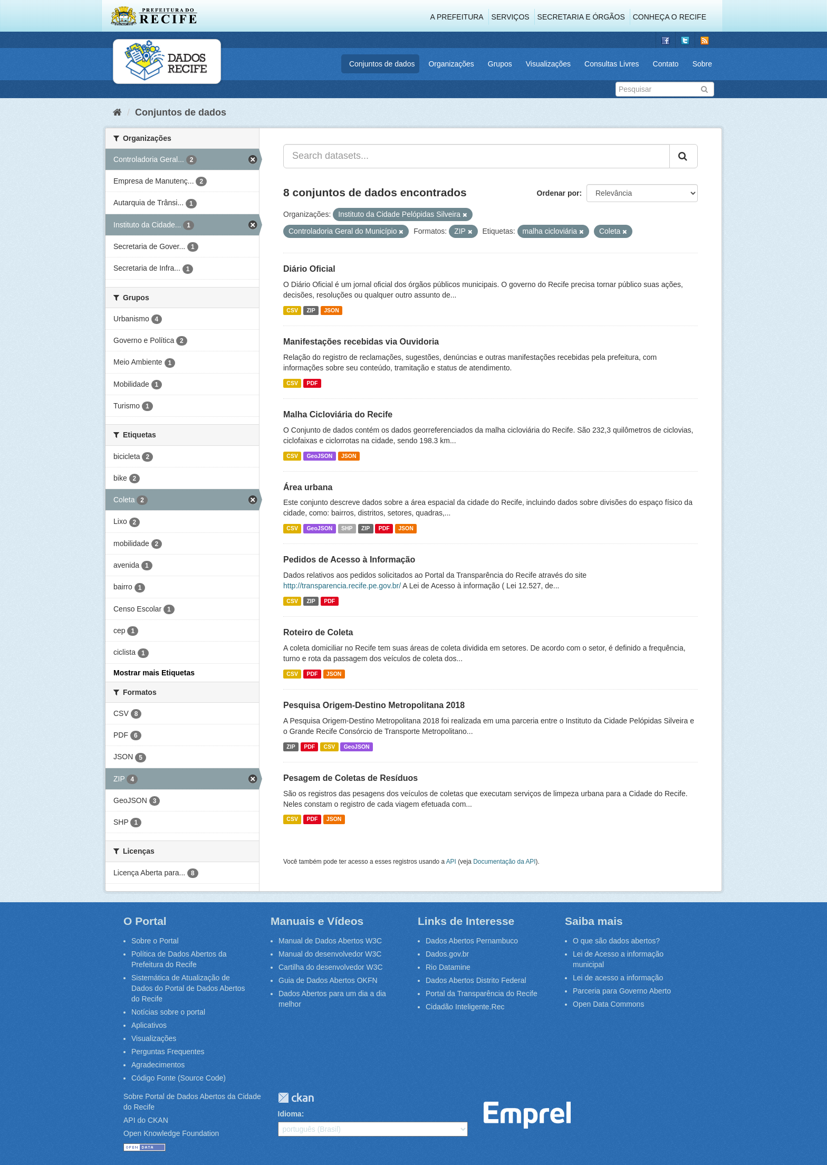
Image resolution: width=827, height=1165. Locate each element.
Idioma (290, 1114)
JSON (331, 310)
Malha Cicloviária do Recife (337, 414)
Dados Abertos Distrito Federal (476, 980)
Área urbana (307, 487)
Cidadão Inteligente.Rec (465, 1006)
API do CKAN (145, 1120)
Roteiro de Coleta (318, 632)
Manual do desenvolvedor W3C (329, 954)
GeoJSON (319, 456)
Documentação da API (504, 861)
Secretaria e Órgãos (581, 17)
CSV (292, 310)
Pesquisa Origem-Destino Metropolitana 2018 (374, 705)
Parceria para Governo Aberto (622, 991)
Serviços (511, 17)
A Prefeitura (457, 17)
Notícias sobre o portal (168, 1012)
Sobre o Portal (155, 941)
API (451, 861)
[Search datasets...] (476, 156)
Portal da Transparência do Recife (481, 993)
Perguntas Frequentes (168, 1051)
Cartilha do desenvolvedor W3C (330, 967)
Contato (666, 64)
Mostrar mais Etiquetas (154, 673)
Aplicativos (149, 1025)
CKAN (296, 1097)
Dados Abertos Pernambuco (472, 941)
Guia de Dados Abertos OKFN (328, 980)
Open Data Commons (608, 1004)
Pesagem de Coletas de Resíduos (350, 778)
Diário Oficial (309, 268)
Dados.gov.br (447, 954)
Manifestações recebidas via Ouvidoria (361, 341)
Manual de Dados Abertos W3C (330, 941)
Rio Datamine (448, 967)
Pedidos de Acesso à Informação (349, 559)
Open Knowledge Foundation (171, 1133)
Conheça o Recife (669, 17)
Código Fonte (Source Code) (178, 1078)
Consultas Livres (611, 64)
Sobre (702, 64)
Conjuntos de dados (382, 64)
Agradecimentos (158, 1065)
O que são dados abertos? (616, 941)
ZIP (310, 310)
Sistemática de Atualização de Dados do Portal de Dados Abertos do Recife (188, 988)
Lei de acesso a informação (618, 977)
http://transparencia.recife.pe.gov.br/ (342, 585)
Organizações (451, 64)
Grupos (500, 64)
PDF (312, 383)
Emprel (527, 1115)
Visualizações (548, 64)
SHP (347, 528)
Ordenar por (558, 193)
